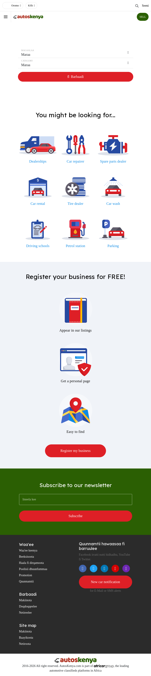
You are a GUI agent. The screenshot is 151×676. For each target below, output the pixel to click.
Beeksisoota (26, 556)
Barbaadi (75, 77)
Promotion (25, 575)
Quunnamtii (26, 581)
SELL (142, 16)
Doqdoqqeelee (28, 606)
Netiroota (25, 643)
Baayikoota (26, 637)
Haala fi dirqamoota (31, 563)
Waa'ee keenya (28, 550)
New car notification (105, 582)
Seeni (145, 5)
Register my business (76, 451)
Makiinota (25, 600)
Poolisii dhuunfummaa (33, 569)
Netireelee (25, 612)
